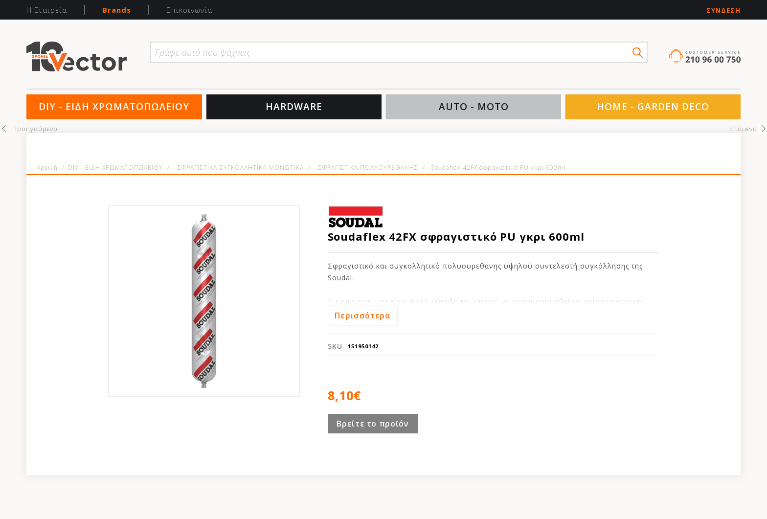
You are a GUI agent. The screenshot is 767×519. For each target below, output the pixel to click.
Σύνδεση (723, 10)
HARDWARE (294, 106)
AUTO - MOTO (474, 106)
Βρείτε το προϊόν (372, 423)
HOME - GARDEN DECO (653, 106)
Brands (116, 10)
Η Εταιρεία (46, 10)
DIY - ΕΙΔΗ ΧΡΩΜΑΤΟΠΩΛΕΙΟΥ (114, 106)
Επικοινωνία (189, 10)
